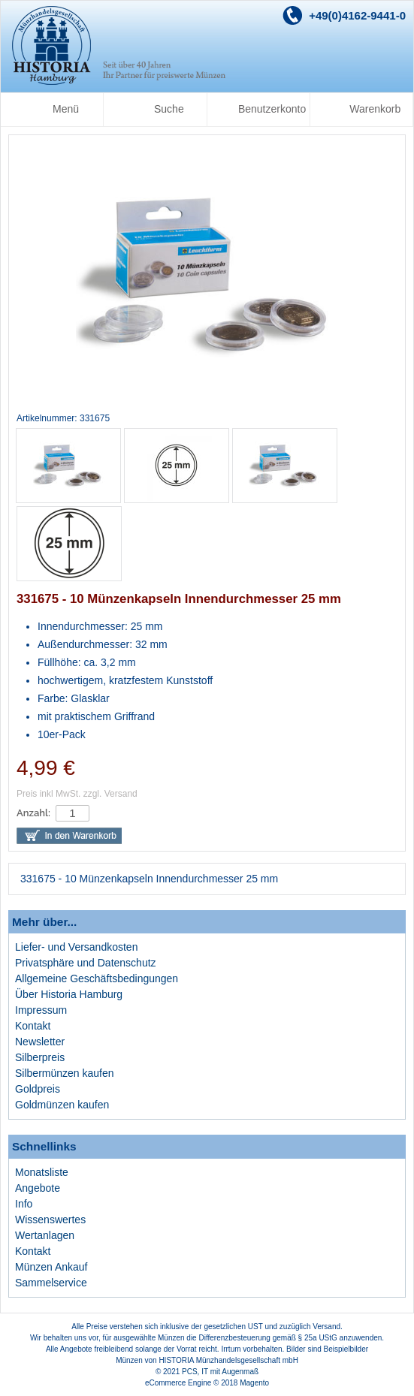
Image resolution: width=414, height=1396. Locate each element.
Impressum (41, 1010)
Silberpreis (40, 1057)
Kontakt (32, 1026)
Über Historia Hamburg (68, 994)
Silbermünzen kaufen (64, 1073)
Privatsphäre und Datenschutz (85, 963)
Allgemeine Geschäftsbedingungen (96, 978)
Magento (254, 1383)
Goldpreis (37, 1089)
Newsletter (40, 1042)
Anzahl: (33, 813)
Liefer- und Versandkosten (76, 947)
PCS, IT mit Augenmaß (220, 1371)
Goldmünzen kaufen (62, 1105)
